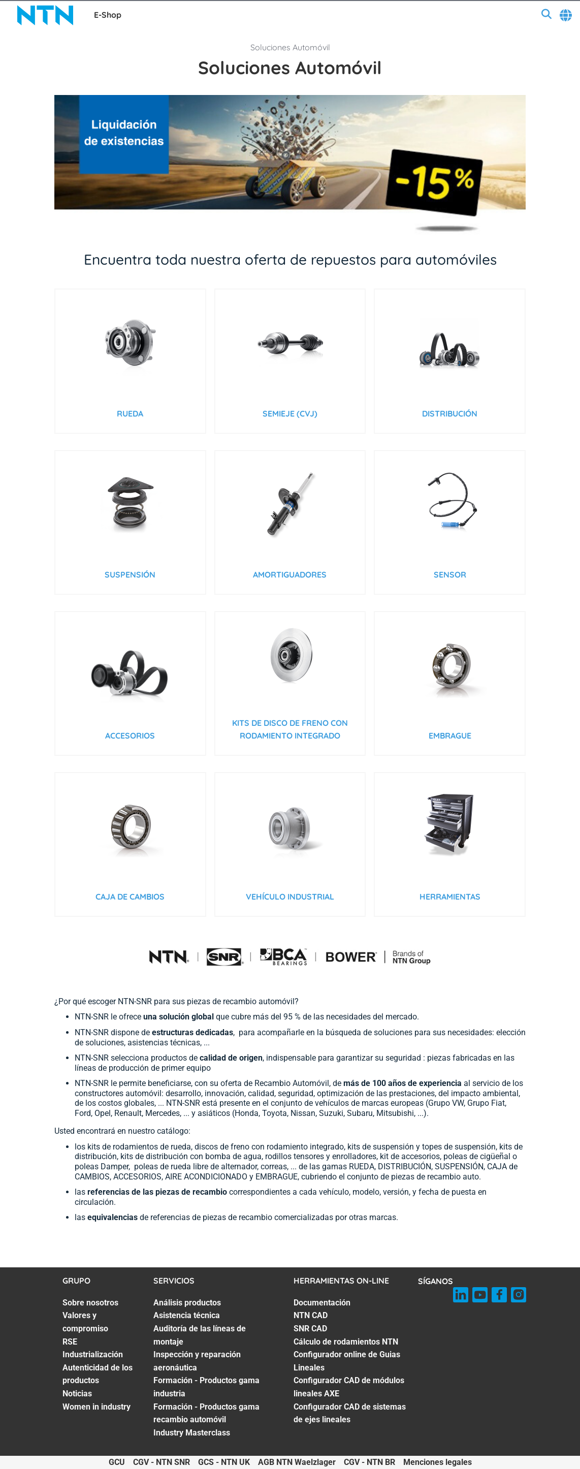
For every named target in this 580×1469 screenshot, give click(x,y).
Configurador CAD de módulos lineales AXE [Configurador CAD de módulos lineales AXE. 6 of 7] (349, 1387)
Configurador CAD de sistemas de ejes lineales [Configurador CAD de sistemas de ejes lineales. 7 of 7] (350, 1413)
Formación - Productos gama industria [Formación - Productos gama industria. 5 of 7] (206, 1387)
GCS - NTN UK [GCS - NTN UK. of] (224, 1462)
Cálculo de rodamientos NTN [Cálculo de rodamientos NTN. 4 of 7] (346, 1342)
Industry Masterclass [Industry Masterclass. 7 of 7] (191, 1433)
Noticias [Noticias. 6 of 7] (77, 1393)
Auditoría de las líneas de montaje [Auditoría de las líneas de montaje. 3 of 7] (199, 1335)
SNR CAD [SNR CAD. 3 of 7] (310, 1328)
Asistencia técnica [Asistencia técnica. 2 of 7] (186, 1315)
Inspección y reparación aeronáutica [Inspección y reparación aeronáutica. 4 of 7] (197, 1361)
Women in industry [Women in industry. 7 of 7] (96, 1407)
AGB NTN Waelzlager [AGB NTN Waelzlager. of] (297, 1462)
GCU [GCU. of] (117, 1462)
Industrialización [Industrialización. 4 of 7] (92, 1354)
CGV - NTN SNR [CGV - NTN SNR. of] (161, 1462)
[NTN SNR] (45, 15)
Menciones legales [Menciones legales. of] (437, 1462)
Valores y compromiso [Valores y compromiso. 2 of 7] (85, 1322)
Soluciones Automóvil (290, 47)
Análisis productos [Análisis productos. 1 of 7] (187, 1302)
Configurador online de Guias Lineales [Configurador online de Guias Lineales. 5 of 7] (347, 1361)
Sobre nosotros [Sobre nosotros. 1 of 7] (90, 1302)
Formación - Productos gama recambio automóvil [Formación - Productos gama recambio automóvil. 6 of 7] (206, 1413)
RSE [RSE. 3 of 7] (69, 1342)
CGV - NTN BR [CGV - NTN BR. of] (369, 1462)
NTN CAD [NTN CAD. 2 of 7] (311, 1315)
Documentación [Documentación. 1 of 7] (322, 1302)
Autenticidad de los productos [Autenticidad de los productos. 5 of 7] (97, 1374)
